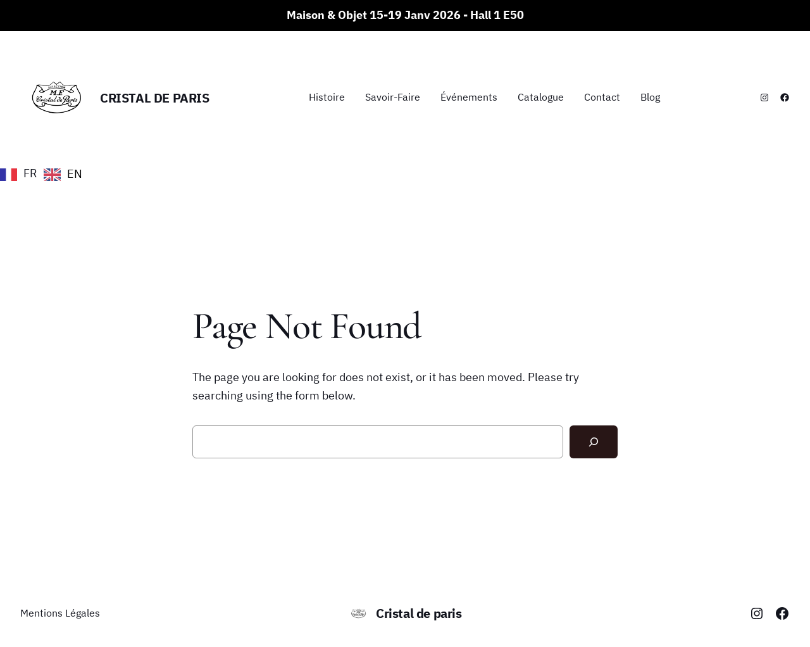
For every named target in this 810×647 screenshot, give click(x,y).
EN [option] (74, 173)
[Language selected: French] (44, 173)
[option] (63, 174)
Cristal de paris (154, 97)
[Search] (594, 441)
